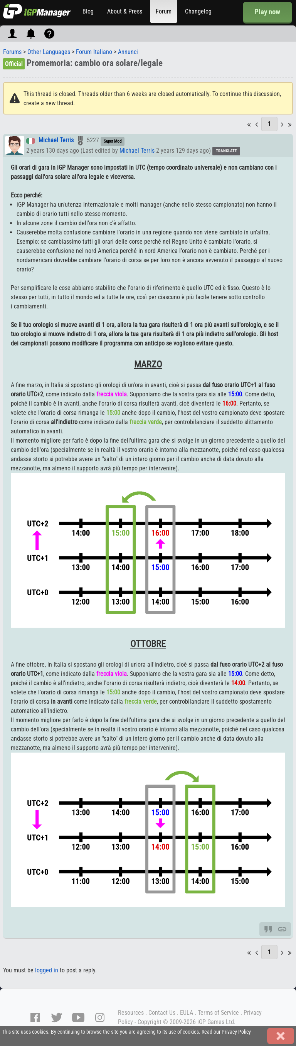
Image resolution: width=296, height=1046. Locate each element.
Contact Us (161, 1012)
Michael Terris (56, 140)
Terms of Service (218, 1012)
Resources (131, 1012)
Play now (267, 11)
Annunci (128, 52)
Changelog (198, 11)
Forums (12, 52)
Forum (164, 11)
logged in (46, 970)
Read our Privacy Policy (226, 1032)
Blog (88, 11)
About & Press (124, 11)
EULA (186, 1012)
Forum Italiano (94, 52)
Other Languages (48, 52)
